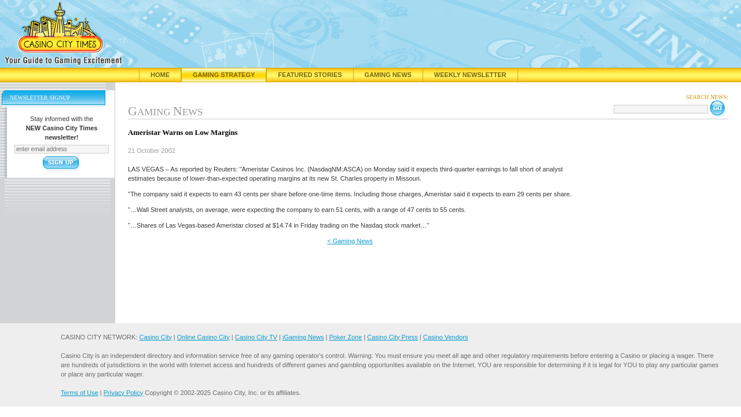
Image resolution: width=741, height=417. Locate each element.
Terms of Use (79, 392)
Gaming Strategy (224, 74)
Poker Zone (345, 337)
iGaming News (303, 337)
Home (160, 74)
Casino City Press (392, 337)
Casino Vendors (445, 337)
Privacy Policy (123, 392)
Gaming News (388, 74)
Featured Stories (310, 74)
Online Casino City (203, 337)
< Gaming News (350, 240)
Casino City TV (256, 337)
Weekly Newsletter (470, 74)
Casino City (155, 337)
